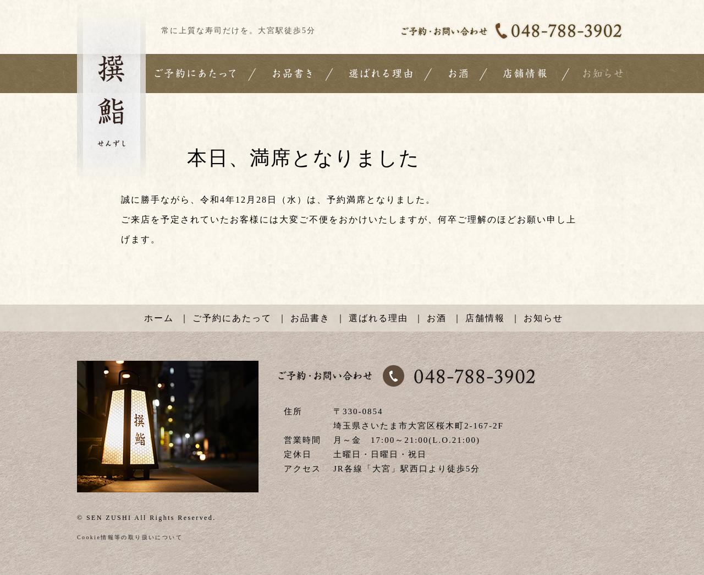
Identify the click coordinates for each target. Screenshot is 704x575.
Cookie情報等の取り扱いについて (130, 537)
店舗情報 (485, 318)
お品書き (310, 318)
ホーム (159, 318)
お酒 (437, 318)
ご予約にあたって (232, 318)
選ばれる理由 (378, 318)
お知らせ (543, 318)
